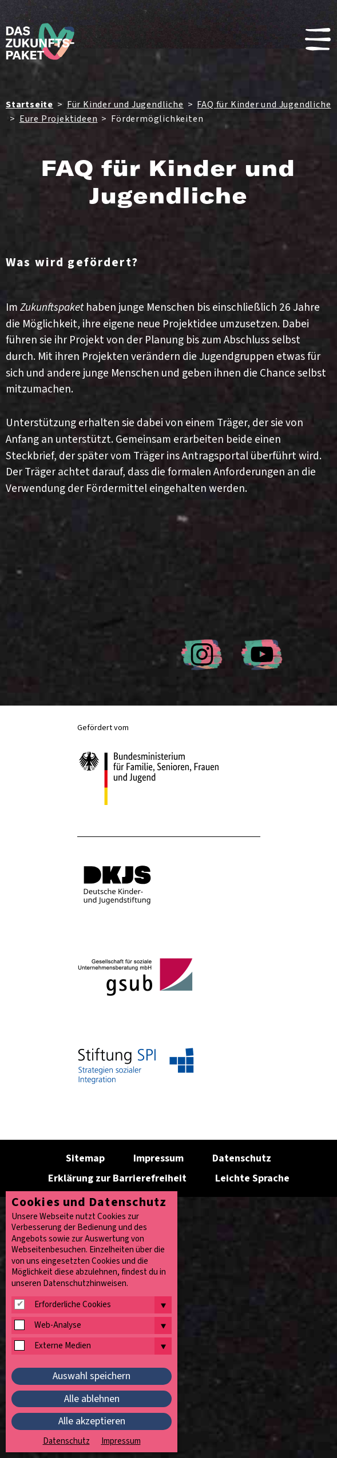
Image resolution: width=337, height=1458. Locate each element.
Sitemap (85, 1158)
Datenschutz (241, 1158)
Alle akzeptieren (91, 1421)
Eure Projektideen (58, 119)
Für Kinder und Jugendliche (125, 104)
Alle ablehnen (92, 1399)
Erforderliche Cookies (72, 1305)
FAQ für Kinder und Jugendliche (264, 104)
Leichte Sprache (252, 1178)
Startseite (29, 104)
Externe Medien (62, 1346)
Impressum (158, 1158)
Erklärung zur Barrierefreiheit (117, 1178)
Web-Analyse (57, 1325)
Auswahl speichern (91, 1376)
